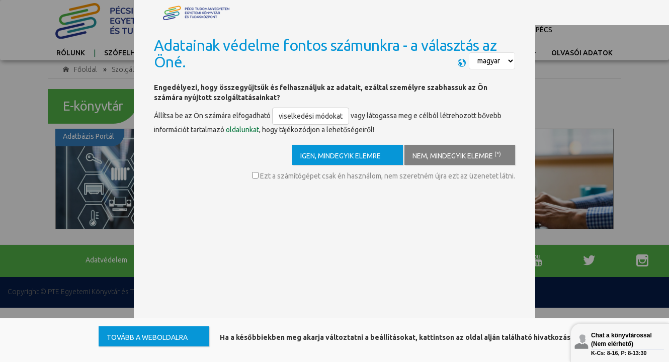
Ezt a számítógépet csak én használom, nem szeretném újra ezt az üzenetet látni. (383, 176)
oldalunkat (242, 130)
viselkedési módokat (311, 116)
